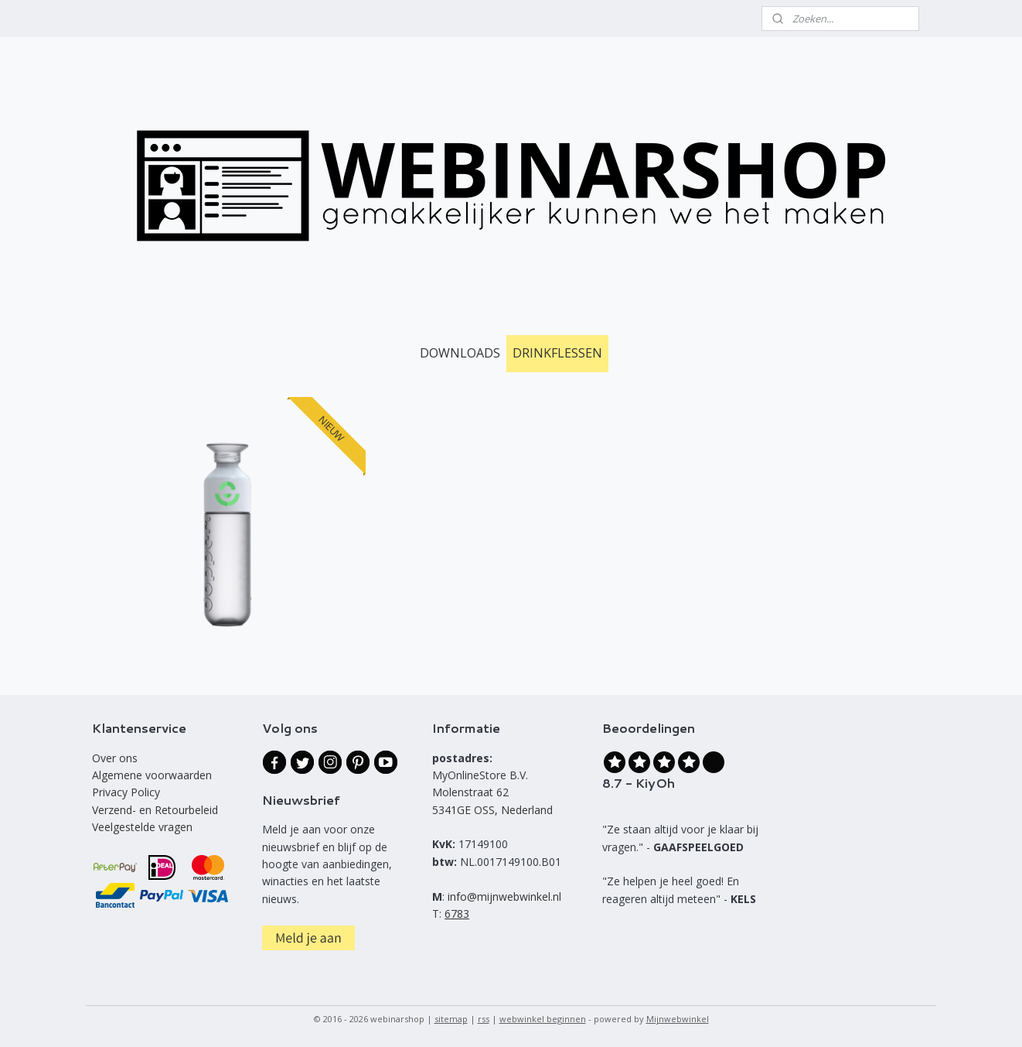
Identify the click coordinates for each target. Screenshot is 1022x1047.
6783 (457, 913)
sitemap (451, 1019)
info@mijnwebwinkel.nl (504, 896)
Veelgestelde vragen (142, 826)
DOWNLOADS (460, 352)
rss (483, 1019)
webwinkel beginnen (542, 1019)
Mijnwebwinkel (677, 1019)
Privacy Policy (126, 792)
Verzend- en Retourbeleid (155, 809)
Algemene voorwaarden (152, 775)
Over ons (115, 758)
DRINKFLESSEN (557, 352)
